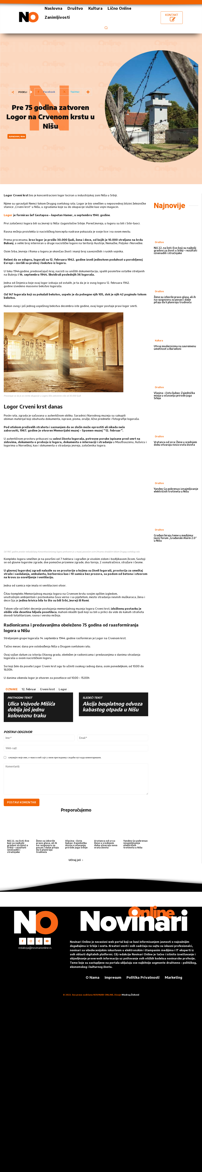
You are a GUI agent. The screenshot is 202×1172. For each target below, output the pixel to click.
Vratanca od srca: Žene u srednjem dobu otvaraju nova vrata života (105, 844)
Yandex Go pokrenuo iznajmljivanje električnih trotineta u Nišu (135, 844)
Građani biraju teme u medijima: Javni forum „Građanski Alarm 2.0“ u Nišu (175, 538)
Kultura (159, 340)
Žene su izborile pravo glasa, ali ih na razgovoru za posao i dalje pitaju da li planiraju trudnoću (47, 846)
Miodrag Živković (130, 994)
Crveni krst (47, 689)
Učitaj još (76, 859)
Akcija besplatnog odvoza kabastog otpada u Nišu (112, 706)
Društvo (159, 242)
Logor (8, 215)
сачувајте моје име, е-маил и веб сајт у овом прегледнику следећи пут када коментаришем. (54, 757)
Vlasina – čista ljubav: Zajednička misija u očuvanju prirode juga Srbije (76, 844)
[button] (106, 28)
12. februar (29, 689)
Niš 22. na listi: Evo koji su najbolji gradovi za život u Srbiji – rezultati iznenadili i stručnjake (18, 846)
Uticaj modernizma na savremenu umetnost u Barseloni (175, 347)
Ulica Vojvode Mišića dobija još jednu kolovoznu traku (31, 709)
